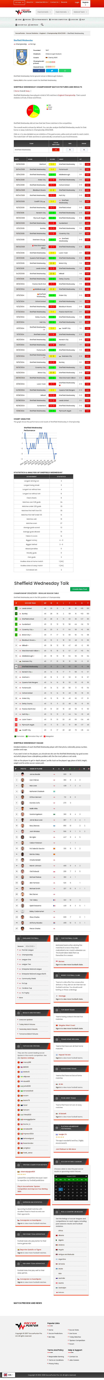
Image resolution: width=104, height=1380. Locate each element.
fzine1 (22, 1105)
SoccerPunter (20, 33)
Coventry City (64, 233)
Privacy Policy (54, 1364)
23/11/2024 (20, 328)
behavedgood (26, 1138)
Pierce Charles (35, 928)
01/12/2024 (20, 317)
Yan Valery (34, 900)
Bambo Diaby (35, 854)
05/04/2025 (20, 195)
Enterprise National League (30, 969)
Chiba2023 (24, 1115)
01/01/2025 (20, 279)
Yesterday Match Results (28, 1029)
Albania (60, 1235)
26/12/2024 (20, 289)
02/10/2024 (20, 373)
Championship (20, 44)
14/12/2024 (20, 301)
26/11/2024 (20, 322)
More (21, 998)
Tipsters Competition (59, 20)
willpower (24, 1076)
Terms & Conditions (56, 1360)
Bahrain (60, 1292)
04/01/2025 (20, 274)
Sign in (20, 1223)
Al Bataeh (61, 1114)
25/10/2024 (20, 350)
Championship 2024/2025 (56, 33)
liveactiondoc (25, 1143)
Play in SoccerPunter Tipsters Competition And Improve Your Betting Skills (33, 1189)
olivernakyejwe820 (26, 1172)
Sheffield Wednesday (67, 164)
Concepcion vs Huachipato (30, 1220)
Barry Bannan (34, 826)
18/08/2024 (20, 406)
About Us (29, 2)
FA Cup (32, 44)
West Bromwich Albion (67, 378)
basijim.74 (61, 1134)
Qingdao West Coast (65, 1025)
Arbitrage (34, 25)
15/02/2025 (20, 233)
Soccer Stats (74, 1330)
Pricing (28, 20)
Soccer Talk (22, 25)
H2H (87, 164)
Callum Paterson (36, 843)
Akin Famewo (34, 883)
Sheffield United (65, 208)
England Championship (66, 95)
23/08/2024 (20, 400)
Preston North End (39, 284)
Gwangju (61, 996)
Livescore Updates (26, 1020)
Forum (71, 1344)
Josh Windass (35, 831)
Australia (60, 1278)
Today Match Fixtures (27, 1024)
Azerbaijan (61, 1288)
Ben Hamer (34, 894)
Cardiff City (39, 201)
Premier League (26, 950)
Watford (42, 164)
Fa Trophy (24, 993)
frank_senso (25, 1153)
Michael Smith (35, 888)
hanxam (23, 1110)
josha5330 (24, 1086)
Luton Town (63, 253)
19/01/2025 (20, 268)
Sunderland (63, 223)
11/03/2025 (20, 213)
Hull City (62, 195)
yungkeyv (24, 1148)
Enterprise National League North (32, 974)
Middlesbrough (64, 175)
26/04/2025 (20, 169)
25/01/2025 (20, 258)
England (43, 33)
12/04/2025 (20, 185)
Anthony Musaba (36, 923)
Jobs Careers (74, 1360)
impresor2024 (26, 1134)
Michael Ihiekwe (35, 877)
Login (77, 2)
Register (85, 3)
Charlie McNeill (35, 860)
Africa (59, 1231)
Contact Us (54, 2)
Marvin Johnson (35, 866)
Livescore (74, 20)
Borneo (60, 961)
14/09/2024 (20, 390)
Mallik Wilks (34, 808)
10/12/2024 (20, 307)
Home (20, 20)
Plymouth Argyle (39, 218)
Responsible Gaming (56, 1357)
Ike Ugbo (33, 837)
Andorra (60, 1245)
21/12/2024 (20, 295)
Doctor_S (24, 1124)
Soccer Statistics (32, 33)
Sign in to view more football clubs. (69, 965)
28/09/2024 (20, 378)
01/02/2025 (20, 253)
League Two (25, 964)
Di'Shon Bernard (35, 797)
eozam (23, 1096)
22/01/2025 (20, 263)
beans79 (24, 1100)
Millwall (61, 274)
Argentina (61, 1259)
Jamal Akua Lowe (36, 820)
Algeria (59, 1240)
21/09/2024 (20, 384)
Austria (60, 1283)
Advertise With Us (42, 2)
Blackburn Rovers (39, 190)
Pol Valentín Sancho (37, 848)
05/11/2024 (20, 340)
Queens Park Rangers (38, 258)
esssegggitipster (26, 1119)
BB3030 (23, 1067)
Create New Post (79, 589)
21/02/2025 (20, 228)
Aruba (59, 1269)
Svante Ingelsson (36, 814)
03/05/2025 (20, 164)
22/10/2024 (20, 356)
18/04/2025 (20, 180)
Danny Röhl (51, 57)
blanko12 (23, 1072)
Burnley (43, 228)
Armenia (60, 1264)
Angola (60, 1250)
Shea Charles (34, 917)
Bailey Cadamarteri (37, 911)
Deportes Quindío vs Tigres (30, 1250)
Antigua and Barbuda (65, 1254)
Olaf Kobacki (34, 871)
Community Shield (27, 979)
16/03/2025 (20, 208)
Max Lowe (33, 786)
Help (83, 20)
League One (25, 959)
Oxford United (64, 185)
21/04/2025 (20, 175)
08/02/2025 (20, 247)
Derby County (64, 279)
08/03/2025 (20, 218)
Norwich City (41, 213)
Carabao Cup (25, 988)
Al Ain (59, 1084)
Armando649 (25, 1091)
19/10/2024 (20, 362)
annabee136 (25, 1129)
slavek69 (24, 1081)
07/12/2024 (20, 312)
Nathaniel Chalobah (37, 791)
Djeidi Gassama (35, 906)
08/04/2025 (20, 190)
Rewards (64, 2)
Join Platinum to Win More (66, 1149)
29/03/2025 (20, 201)
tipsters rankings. (27, 1058)
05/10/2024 (20, 367)
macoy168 (24, 1062)
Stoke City (42, 180)
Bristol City (63, 263)
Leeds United (41, 268)
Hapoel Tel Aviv (63, 1055)
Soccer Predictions (56, 1333)
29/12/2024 (20, 284)
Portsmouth (63, 169)
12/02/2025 (20, 240)
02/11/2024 (20, 345)
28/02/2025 (20, 223)
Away (28, 91)
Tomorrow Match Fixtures (28, 1034)
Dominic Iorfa (35, 803)
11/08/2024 (20, 411)
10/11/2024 (20, 334)
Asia (58, 1273)
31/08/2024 (20, 395)
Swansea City (39, 240)
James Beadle (35, 774)
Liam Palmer (34, 780)
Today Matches (75, 1337)
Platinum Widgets (41, 20)
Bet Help (52, 1337)
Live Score (73, 1333)
